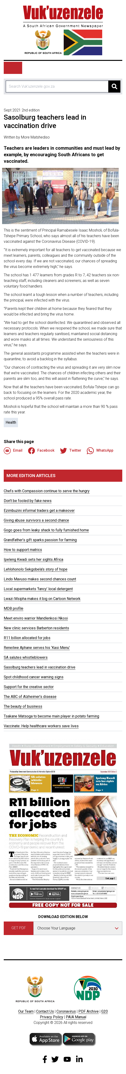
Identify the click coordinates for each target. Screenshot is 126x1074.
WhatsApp (100, 451)
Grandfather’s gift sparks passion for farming (40, 540)
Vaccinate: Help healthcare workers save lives (41, 726)
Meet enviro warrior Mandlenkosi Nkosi (36, 618)
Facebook (41, 450)
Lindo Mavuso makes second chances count (40, 579)
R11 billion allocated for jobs (27, 638)
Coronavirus (66, 1011)
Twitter (70, 450)
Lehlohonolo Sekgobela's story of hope (35, 569)
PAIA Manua (76, 1017)
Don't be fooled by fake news (28, 501)
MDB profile (13, 608)
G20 (104, 1011)
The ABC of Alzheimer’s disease (30, 696)
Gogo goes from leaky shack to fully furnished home (46, 530)
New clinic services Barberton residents (36, 628)
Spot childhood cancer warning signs (33, 677)
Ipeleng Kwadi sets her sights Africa (33, 559)
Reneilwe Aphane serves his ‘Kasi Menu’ (37, 647)
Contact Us (45, 1011)
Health (11, 422)
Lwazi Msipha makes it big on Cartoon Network (42, 598)
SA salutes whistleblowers (26, 657)
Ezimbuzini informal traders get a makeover (39, 510)
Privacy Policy (51, 1017)
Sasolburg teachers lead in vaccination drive (39, 667)
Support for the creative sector (29, 687)
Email (13, 450)
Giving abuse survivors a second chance (36, 520)
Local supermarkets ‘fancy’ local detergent (38, 589)
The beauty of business (23, 706)
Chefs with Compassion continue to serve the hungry (47, 491)
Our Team (26, 1011)
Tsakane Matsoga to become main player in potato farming (51, 716)
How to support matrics (23, 549)
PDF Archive (88, 1011)
